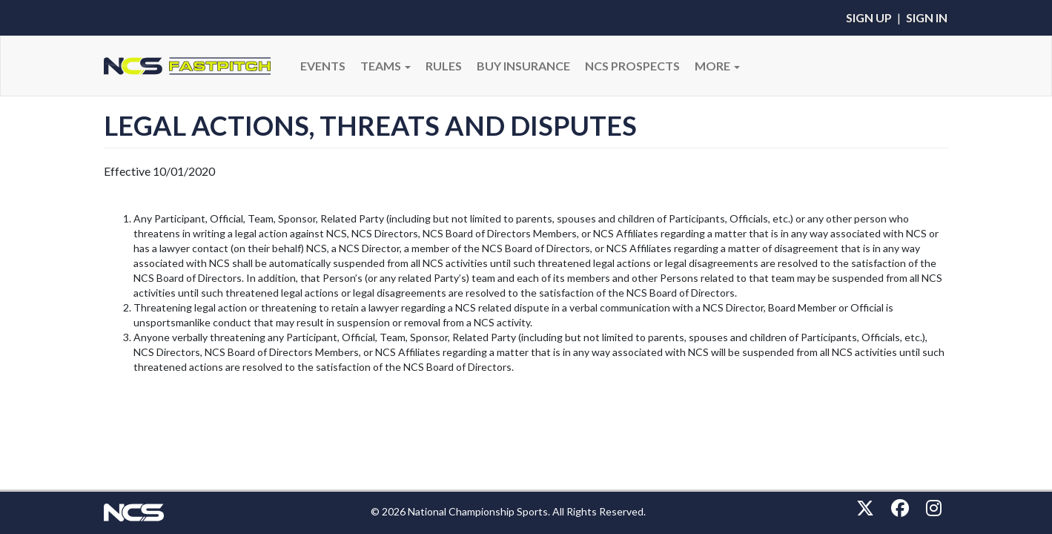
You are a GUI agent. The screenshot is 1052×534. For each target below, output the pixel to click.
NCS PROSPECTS (632, 66)
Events (322, 66)
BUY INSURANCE (523, 66)
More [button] (717, 66)
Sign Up (869, 17)
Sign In (926, 17)
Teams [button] (385, 66)
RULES (444, 66)
